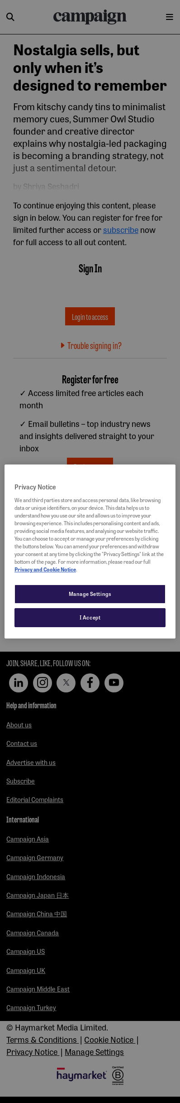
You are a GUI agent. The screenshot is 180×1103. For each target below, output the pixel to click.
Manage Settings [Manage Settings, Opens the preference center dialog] (90, 593)
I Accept (90, 617)
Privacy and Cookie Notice (45, 569)
